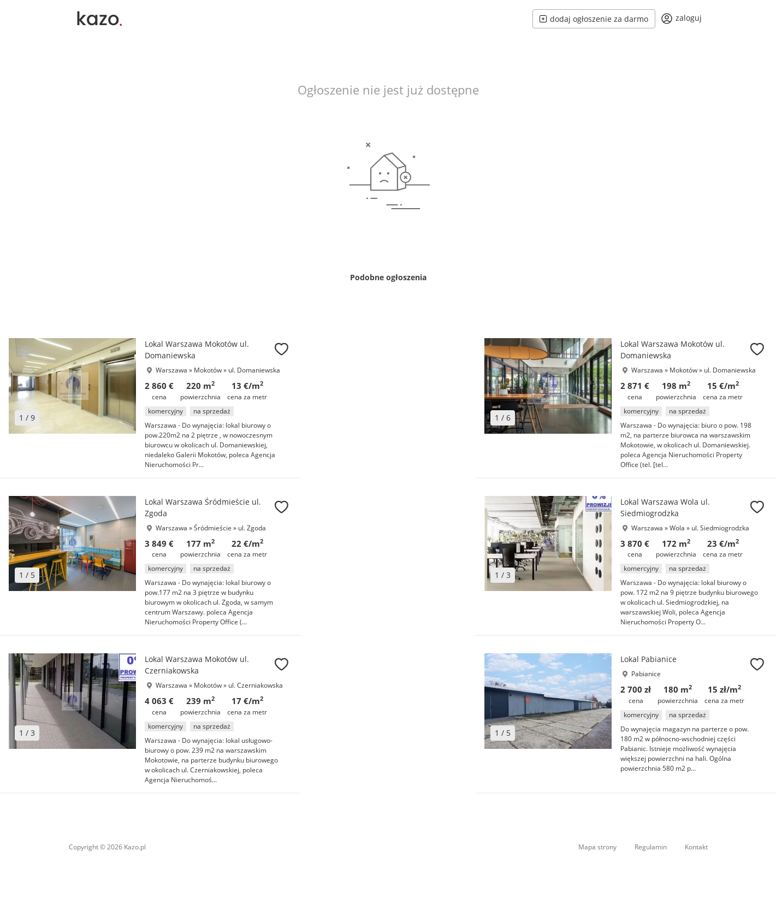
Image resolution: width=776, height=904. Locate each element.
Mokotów (208, 370)
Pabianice (646, 673)
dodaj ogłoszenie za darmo (594, 19)
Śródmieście (213, 528)
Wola (678, 528)
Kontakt (696, 847)
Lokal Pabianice (648, 659)
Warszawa (171, 370)
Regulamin (651, 847)
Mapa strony (597, 847)
